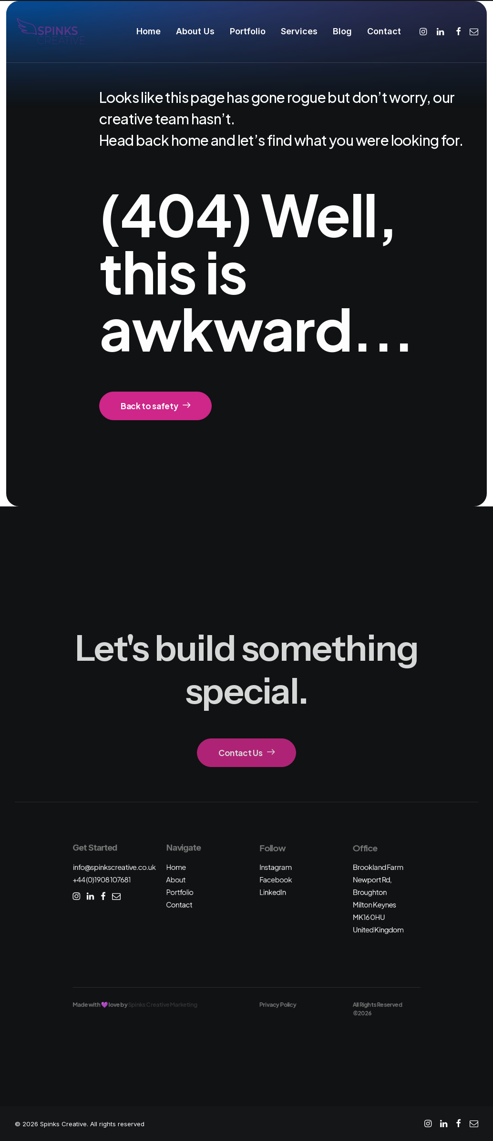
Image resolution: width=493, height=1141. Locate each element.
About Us (195, 31)
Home (148, 31)
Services (299, 31)
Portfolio (248, 31)
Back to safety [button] (155, 406)
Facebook (275, 879)
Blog (342, 31)
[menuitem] (148, 31)
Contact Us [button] (246, 752)
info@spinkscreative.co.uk (113, 866)
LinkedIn (272, 892)
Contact (384, 31)
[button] (424, 31)
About (175, 879)
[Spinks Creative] (51, 31)
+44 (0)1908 (101, 879)
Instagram (275, 866)
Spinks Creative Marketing (162, 1005)
